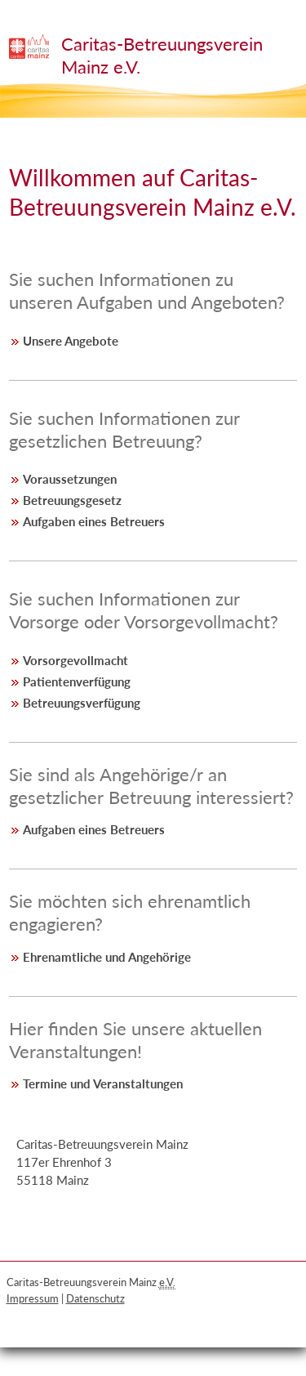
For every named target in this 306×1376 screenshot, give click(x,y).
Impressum (33, 1298)
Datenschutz (95, 1298)
